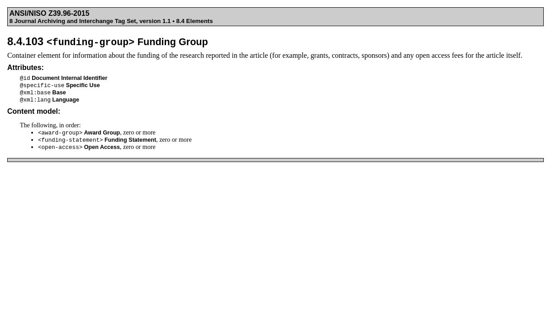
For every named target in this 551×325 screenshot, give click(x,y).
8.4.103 (107, 41)
